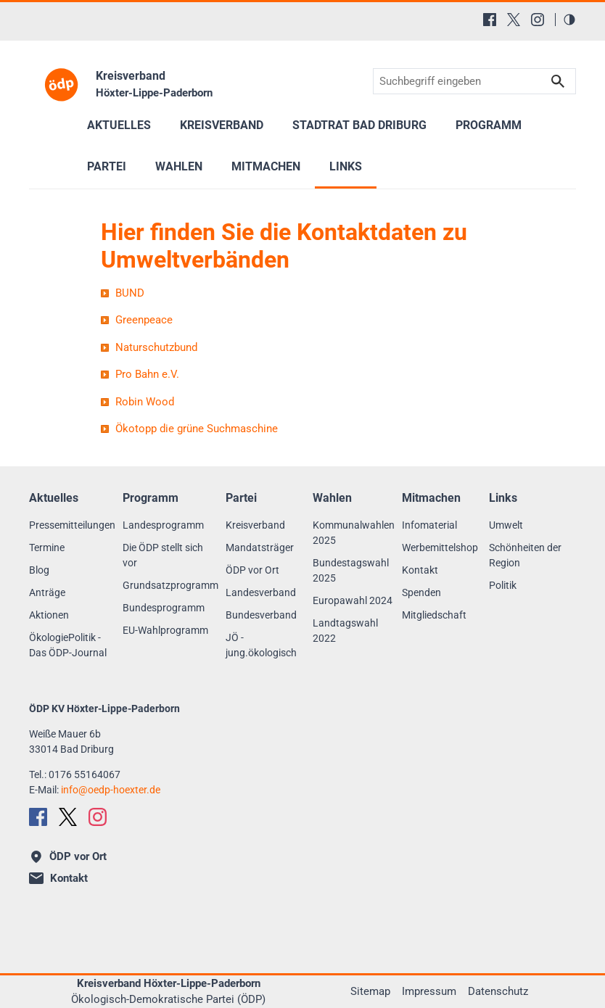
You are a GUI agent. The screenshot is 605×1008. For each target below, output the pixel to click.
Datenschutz (498, 991)
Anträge (47, 592)
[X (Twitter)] (513, 19)
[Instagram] (537, 19)
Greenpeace (144, 319)
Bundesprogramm (164, 608)
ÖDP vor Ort (252, 570)
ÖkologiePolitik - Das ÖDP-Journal (68, 645)
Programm (489, 125)
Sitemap (370, 991)
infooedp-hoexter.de (110, 790)
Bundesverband (261, 615)
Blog (39, 570)
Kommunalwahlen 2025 (354, 532)
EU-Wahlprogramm (165, 630)
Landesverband (261, 592)
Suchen (558, 81)
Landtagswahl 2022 (345, 630)
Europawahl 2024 (352, 600)
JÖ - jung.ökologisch (261, 645)
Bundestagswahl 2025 (351, 570)
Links (345, 166)
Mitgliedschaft (434, 615)
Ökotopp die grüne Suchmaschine (196, 428)
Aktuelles (119, 125)
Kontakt (420, 570)
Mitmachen (265, 166)
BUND (129, 292)
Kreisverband (255, 525)
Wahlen (178, 166)
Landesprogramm (163, 525)
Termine (47, 547)
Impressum (429, 991)
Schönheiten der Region (525, 555)
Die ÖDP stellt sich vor (163, 555)
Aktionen (49, 615)
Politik (502, 585)
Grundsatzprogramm (170, 585)
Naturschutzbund (156, 347)
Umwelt (506, 525)
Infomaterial (429, 525)
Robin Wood (144, 401)
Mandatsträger (260, 547)
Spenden (421, 592)
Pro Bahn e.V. (147, 374)
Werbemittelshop (440, 547)
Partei (106, 166)
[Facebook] (489, 19)
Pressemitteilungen (72, 525)
